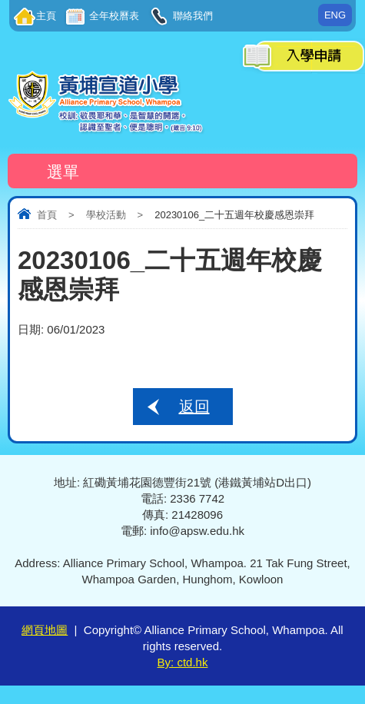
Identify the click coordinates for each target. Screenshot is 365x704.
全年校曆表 (113, 16)
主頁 (46, 16)
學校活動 (106, 215)
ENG (335, 15)
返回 (194, 406)
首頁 (47, 215)
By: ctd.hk (183, 662)
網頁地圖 (45, 629)
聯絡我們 (192, 16)
